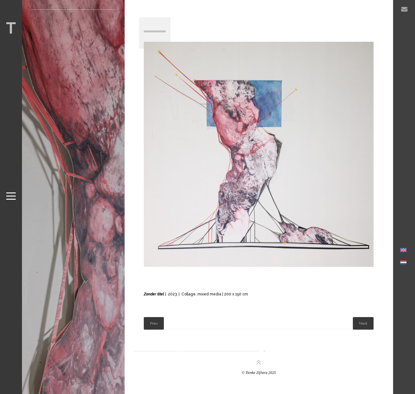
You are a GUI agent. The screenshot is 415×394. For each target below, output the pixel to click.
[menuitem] (403, 266)
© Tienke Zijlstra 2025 (259, 372)
